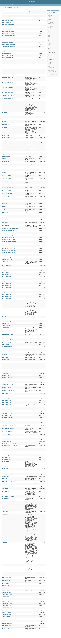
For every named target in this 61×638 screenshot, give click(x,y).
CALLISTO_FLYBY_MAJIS (7, 382)
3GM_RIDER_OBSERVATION (7, 87)
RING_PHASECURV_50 (6, 292)
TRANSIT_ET (4, 209)
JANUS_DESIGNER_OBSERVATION (8, 46)
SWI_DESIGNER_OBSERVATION (8, 42)
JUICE (49, 45)
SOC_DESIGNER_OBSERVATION (8, 29)
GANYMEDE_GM (5, 491)
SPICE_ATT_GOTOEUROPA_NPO (8, 232)
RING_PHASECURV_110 (6, 278)
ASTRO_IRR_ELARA (6, 436)
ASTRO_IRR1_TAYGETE (6, 178)
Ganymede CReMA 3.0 (52, 67)
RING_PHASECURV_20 (6, 298)
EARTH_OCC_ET (5, 212)
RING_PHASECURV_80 (6, 285)
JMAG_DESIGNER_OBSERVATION (8, 40)
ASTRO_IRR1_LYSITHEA (6, 181)
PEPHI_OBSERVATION (6, 22)
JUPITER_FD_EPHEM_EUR (7, 259)
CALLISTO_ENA (5, 470)
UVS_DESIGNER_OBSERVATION (8, 48)
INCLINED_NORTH (5, 583)
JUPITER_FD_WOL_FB (6, 327)
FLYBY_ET (4, 206)
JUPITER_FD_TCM (5, 323)
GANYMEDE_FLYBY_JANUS (7, 417)
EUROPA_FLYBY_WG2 (6, 455)
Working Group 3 (51, 24)
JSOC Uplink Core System (30, 1)
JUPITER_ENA (5, 514)
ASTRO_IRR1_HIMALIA (6, 190)
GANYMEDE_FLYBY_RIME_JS (7, 425)
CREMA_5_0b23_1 (51, 70)
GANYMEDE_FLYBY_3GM (7, 413)
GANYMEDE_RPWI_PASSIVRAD (8, 428)
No (48, 56)
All (48, 14)
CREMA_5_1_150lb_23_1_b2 (53, 74)
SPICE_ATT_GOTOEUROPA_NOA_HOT (9, 230)
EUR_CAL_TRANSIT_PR (6, 625)
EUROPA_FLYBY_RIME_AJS (7, 348)
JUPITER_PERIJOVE (6, 590)
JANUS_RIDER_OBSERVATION (8, 95)
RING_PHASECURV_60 (6, 289)
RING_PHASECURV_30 (6, 296)
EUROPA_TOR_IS (5, 483)
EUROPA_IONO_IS (5, 222)
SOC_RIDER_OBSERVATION (7, 98)
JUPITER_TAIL (5, 573)
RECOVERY (4, 119)
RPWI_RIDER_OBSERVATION (7, 82)
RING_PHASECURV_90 (6, 283)
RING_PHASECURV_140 (6, 272)
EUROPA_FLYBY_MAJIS (6, 402)
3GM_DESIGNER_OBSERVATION (8, 37)
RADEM (49, 43)
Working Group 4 (51, 26)
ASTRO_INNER (5, 352)
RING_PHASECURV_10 (6, 300)
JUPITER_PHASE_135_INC (7, 601)
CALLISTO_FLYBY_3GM (6, 375)
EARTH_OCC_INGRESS (6, 580)
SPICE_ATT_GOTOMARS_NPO (8, 237)
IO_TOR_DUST (5, 468)
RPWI (49, 39)
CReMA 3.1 (50, 63)
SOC (49, 47)
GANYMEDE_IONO (5, 225)
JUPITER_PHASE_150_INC (7, 605)
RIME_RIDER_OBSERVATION (7, 55)
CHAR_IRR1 (4, 354)
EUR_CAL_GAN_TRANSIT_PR (7, 334)
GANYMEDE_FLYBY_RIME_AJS (8, 422)
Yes (49, 55)
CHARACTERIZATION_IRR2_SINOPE (9, 448)
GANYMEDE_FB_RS (6, 361)
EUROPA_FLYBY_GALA (6, 398)
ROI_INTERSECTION (6, 170)
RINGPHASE (4, 116)
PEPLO (49, 34)
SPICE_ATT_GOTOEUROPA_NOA (8, 235)
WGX (49, 28)
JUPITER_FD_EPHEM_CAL (7, 321)
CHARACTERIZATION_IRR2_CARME (9, 443)
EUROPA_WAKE (5, 486)
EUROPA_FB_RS (5, 357)
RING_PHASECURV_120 (6, 276)
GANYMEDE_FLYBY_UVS (7, 346)
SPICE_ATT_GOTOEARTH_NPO (8, 246)
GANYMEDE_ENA (5, 488)
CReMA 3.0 (50, 62)
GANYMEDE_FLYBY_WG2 (7, 459)
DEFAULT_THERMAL (6, 156)
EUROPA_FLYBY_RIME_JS (7, 404)
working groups (50, 16)
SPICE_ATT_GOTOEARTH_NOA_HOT (9, 250)
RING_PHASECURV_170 (6, 265)
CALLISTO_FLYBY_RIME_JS (7, 387)
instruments (50, 15)
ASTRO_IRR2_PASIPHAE (7, 431)
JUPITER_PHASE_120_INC (7, 596)
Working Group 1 (51, 22)
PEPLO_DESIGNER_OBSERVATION (8, 18)
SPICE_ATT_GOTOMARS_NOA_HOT (9, 239)
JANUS (49, 30)
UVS (49, 32)
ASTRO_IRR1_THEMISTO (7, 175)
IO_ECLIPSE (4, 164)
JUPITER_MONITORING (6, 616)
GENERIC (49, 27)
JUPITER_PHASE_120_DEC (7, 594)
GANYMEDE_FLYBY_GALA (7, 415)
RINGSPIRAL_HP (5, 124)
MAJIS (49, 31)
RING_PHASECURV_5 (6, 308)
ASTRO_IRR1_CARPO (6, 196)
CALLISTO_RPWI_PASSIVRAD (8, 390)
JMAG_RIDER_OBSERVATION (7, 77)
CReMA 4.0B (50, 66)
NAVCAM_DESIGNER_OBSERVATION (9, 31)
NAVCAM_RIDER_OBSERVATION (8, 64)
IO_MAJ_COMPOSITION (6, 137)
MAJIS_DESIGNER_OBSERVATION (8, 44)
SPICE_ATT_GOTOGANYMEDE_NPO (9, 241)
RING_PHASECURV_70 (6, 287)
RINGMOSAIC (5, 112)
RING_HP (4, 318)
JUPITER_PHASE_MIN (6, 614)
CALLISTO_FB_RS (5, 359)
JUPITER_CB (4, 501)
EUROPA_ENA (5, 478)
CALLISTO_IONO (5, 219)
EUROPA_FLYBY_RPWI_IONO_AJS (8, 481)
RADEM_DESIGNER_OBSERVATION (8, 33)
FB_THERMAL (5, 154)
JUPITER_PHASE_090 (6, 592)
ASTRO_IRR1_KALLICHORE (7, 187)
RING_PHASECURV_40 (6, 294)
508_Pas (4, 158)
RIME (49, 35)
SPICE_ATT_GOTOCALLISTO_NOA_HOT (9, 248)
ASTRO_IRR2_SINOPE (6, 434)
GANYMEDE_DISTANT (6, 457)
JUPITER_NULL (5, 564)
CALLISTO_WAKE (5, 476)
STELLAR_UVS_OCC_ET (6, 53)
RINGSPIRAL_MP (5, 121)
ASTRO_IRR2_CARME (6, 336)
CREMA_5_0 (50, 68)
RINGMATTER (5, 142)
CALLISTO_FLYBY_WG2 (6, 441)
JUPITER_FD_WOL (5, 261)
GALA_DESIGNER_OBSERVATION (8, 35)
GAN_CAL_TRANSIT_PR (6, 628)
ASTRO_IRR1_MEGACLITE (7, 139)
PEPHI (49, 48)
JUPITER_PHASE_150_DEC (7, 603)
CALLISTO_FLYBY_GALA (7, 377)
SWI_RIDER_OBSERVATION (7, 75)
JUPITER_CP (4, 101)
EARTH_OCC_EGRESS (6, 577)
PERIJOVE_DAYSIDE (6, 618)
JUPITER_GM (4, 542)
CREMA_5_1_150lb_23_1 (52, 71)
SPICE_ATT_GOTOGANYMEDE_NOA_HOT (10, 228)
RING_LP (4, 316)
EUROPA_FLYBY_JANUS (6, 400)
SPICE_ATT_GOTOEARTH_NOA (8, 198)
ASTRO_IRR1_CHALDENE (7, 193)
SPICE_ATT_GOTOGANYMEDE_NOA (9, 243)
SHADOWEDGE (5, 127)
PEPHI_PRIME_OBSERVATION (8, 24)
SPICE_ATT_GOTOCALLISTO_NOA (8, 254)
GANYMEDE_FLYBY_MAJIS (7, 419)
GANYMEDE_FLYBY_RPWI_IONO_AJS (9, 496)
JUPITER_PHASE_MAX (6, 612)
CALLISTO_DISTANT (6, 439)
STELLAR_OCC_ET (5, 215)
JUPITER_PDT (5, 567)
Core (5, 4)
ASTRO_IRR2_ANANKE (6, 342)
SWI (49, 36)
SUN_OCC (4, 172)
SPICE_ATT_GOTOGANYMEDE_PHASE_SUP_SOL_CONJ (12, 201)
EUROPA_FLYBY (5, 393)
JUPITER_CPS (5, 511)
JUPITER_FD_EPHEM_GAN (7, 257)
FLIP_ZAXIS (4, 26)
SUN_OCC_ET (4, 203)
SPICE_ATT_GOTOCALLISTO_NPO (8, 252)
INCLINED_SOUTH (5, 585)
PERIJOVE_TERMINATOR (7, 623)
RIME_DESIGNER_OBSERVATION (8, 51)
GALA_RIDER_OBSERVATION (7, 92)
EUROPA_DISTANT (5, 344)
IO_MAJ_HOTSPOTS (6, 135)
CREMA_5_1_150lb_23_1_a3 (53, 72)
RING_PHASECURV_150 (6, 270)
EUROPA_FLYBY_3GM (6, 395)
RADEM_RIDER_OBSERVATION (8, 57)
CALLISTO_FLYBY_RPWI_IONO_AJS (9, 474)
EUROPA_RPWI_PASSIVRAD (7, 407)
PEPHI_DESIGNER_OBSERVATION (8, 20)
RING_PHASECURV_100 (6, 281)
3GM (49, 40)
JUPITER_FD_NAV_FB (6, 325)
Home (3, 4)
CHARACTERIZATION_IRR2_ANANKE (9, 339)
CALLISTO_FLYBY (5, 373)
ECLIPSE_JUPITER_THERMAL (8, 151)
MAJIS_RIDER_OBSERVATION (8, 59)
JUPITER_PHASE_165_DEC (7, 607)
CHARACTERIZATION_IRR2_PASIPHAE (9, 445)
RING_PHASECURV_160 (6, 267)
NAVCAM (49, 44)
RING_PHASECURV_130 (6, 274)
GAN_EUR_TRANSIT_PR (6, 370)
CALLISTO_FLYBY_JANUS (7, 379)
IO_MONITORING (5, 461)
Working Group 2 (51, 23)
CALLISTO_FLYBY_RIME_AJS (7, 384)
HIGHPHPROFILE (5, 161)
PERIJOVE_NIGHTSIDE (6, 621)
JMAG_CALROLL (5, 364)
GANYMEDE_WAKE (5, 498)
